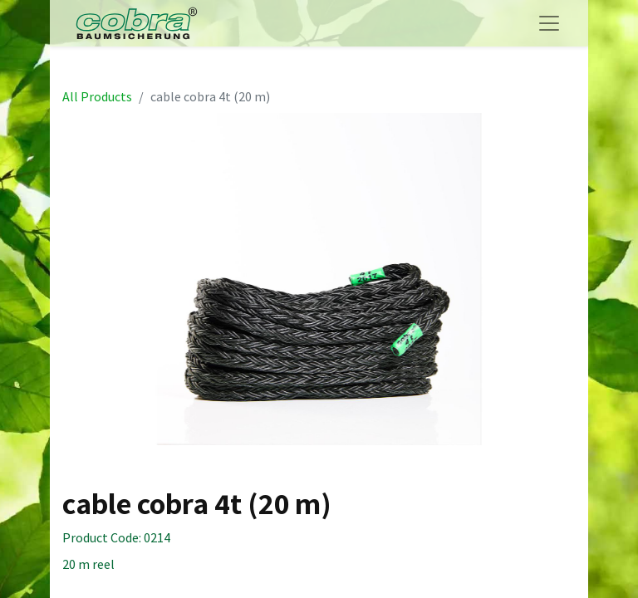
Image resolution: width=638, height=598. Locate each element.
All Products (97, 96)
